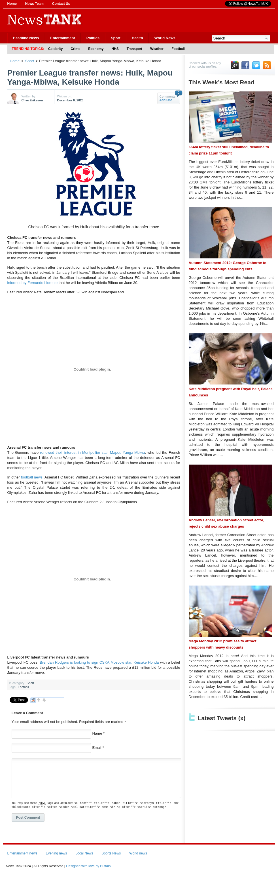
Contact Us (61, 4)
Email (97, 747)
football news (32, 477)
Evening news (56, 860)
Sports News (111, 860)
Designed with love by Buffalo (88, 872)
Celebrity (55, 49)
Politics (92, 38)
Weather (157, 49)
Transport (134, 49)
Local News (84, 860)
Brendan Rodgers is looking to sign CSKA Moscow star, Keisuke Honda (99, 662)
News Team (34, 4)
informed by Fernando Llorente (32, 283)
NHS (114, 49)
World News (164, 38)
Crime (75, 49)
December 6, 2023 (70, 100)
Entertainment (62, 38)
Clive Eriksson (32, 100)
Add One (166, 100)
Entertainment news (22, 860)
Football (178, 49)
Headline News (26, 38)
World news (138, 860)
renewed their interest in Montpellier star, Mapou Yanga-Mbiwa (92, 452)
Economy (95, 49)
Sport (115, 38)
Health (137, 38)
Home (12, 4)
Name (97, 733)
